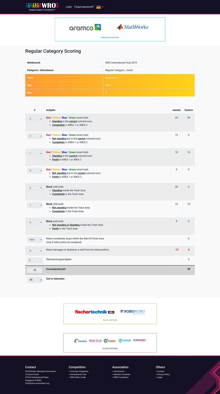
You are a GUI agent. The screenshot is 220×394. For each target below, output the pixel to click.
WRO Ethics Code (78, 377)
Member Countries (122, 374)
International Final (78, 374)
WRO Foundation (121, 377)
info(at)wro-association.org (37, 383)
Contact (160, 371)
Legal (159, 377)
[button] (100, 7)
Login (69, 6)
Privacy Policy (163, 374)
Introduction (119, 371)
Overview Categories (79, 371)
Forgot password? (84, 6)
